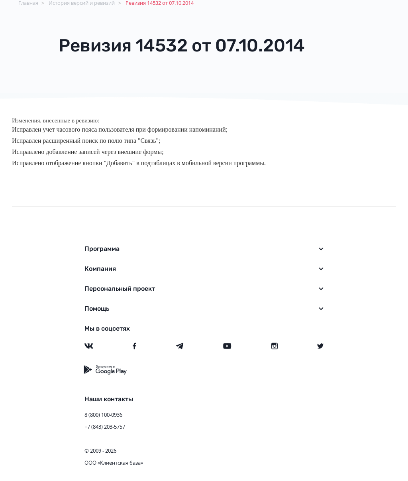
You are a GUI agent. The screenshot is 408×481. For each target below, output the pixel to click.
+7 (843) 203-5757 (104, 426)
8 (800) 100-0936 (103, 414)
